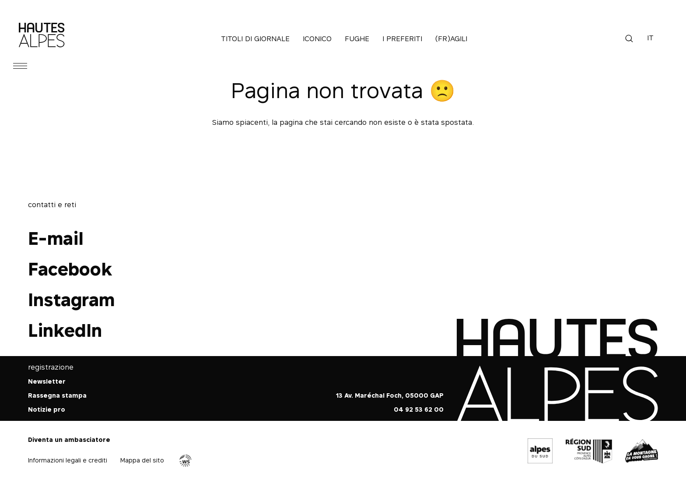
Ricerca (629, 38)
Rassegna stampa (57, 395)
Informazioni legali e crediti (67, 460)
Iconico (317, 38)
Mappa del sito (142, 460)
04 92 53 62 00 (419, 409)
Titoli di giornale (255, 38)
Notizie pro (46, 409)
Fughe (357, 38)
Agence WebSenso (185, 461)
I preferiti (402, 38)
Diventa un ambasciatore (69, 439)
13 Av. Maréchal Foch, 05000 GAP (390, 395)
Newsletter (47, 381)
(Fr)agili (451, 38)
